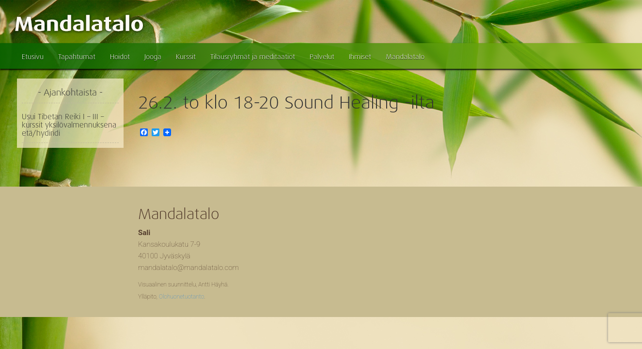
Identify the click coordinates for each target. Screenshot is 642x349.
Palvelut (322, 56)
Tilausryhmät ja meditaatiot (252, 56)
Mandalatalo (405, 56)
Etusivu (33, 56)
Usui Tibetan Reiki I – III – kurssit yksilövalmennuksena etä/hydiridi (69, 125)
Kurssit (186, 56)
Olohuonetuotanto (181, 296)
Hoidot (120, 56)
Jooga (152, 56)
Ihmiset (360, 56)
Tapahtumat (76, 56)
